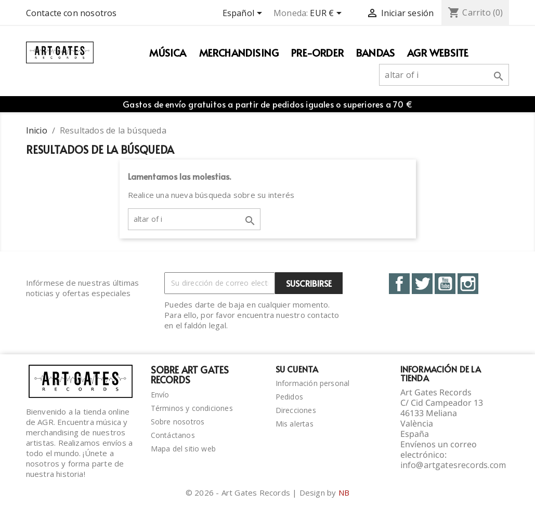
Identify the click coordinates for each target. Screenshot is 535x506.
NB (343, 492)
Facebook (399, 283)
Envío (160, 395)
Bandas (375, 52)
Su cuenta (297, 369)
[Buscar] (444, 75)
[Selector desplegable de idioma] (244, 14)
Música (167, 52)
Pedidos (289, 397)
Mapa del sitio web (183, 449)
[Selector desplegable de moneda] (327, 14)
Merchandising (239, 52)
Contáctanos (173, 435)
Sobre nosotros (178, 422)
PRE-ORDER (317, 52)
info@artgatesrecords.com (453, 465)
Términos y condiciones (192, 408)
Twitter (422, 283)
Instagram (468, 283)
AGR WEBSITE (437, 52)
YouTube (445, 283)
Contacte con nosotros (71, 13)
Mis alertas (295, 424)
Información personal (313, 383)
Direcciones (296, 410)
